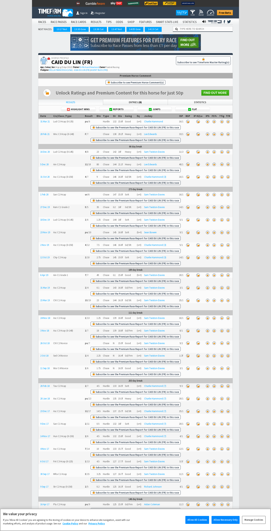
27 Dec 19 (45, 207)
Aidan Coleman (152, 504)
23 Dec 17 (45, 411)
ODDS (119, 22)
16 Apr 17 (44, 504)
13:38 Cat (98, 29)
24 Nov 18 (45, 318)
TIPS (109, 22)
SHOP (131, 22)
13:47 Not (116, 29)
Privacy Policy (96, 528)
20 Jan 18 (45, 398)
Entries (135, 102)
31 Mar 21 (45, 121)
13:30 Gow (80, 29)
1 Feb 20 (44, 194)
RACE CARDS (78, 22)
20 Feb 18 (44, 386)
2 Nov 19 (44, 245)
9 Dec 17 (44, 423)
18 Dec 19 (45, 219)
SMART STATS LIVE (167, 22)
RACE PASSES (59, 22)
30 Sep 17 (44, 474)
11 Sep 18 (44, 368)
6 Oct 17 (44, 461)
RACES (42, 22)
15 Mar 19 (45, 300)
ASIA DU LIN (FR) (82, 70)
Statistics (200, 102)
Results (70, 102)
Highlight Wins (78, 109)
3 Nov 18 (44, 330)
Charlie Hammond (153, 121)
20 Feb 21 (44, 134)
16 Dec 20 (45, 151)
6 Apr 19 (44, 275)
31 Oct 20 (44, 176)
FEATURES (145, 22)
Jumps (154, 109)
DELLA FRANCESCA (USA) (61, 70)
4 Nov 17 (44, 448)
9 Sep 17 (44, 486)
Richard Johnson (153, 486)
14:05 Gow (135, 29)
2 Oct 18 (44, 355)
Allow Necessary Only (226, 525)
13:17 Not (62, 29)
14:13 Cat (153, 29)
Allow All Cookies (197, 525)
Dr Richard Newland (89, 67)
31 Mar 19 (45, 287)
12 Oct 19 (44, 257)
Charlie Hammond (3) (155, 176)
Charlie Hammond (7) (155, 386)
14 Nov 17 (45, 436)
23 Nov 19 (45, 232)
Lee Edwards (150, 134)
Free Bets (225, 12)
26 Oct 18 (44, 343)
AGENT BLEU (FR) (99, 70)
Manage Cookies (253, 525)
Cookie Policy (70, 528)
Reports (116, 109)
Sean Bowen (150, 232)
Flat (192, 109)
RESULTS (96, 22)
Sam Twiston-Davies (154, 151)
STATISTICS (190, 22)
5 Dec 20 (44, 164)
